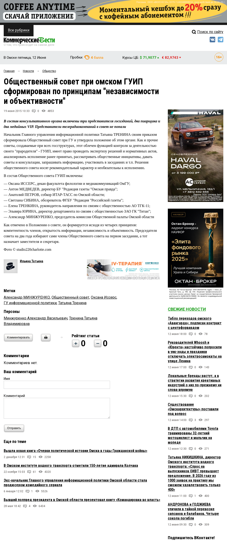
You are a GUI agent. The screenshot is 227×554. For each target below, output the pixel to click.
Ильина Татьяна (31, 261)
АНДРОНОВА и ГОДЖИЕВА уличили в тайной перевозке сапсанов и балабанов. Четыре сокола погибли (193, 511)
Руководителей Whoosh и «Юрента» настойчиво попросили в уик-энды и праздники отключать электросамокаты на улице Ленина (195, 351)
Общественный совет (70, 297)
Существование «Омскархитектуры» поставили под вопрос (193, 409)
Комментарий (14, 396)
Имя (7, 379)
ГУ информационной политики (30, 303)
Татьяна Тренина (72, 303)
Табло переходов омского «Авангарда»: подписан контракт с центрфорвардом (194, 323)
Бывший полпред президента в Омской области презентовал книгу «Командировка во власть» (82, 500)
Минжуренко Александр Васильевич (35, 318)
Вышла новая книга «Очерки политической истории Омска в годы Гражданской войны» (75, 451)
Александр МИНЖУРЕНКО (27, 297)
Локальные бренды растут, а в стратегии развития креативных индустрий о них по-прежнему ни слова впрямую (194, 383)
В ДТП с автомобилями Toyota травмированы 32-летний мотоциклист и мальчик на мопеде (193, 435)
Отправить (15, 428)
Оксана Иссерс (104, 297)
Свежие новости (187, 309)
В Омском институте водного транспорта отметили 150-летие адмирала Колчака (71, 465)
